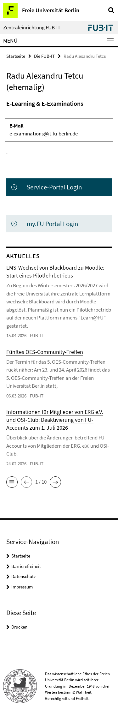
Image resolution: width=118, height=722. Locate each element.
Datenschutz (23, 576)
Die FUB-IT (44, 56)
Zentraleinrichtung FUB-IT (31, 28)
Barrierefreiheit (26, 566)
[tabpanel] (59, 127)
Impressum (22, 587)
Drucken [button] (19, 627)
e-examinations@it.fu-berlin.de (43, 133)
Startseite (15, 56)
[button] (12, 482)
